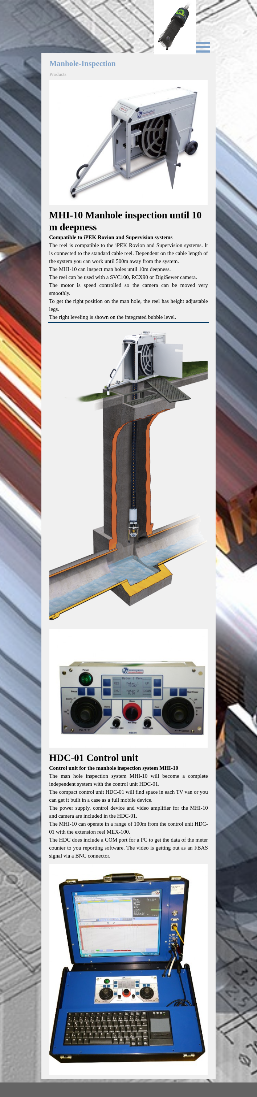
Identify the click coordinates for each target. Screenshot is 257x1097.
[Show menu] (203, 47)
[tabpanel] (128, 265)
